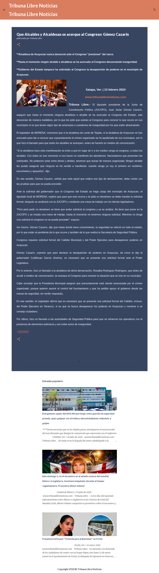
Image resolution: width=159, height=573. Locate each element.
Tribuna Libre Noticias (33, 5)
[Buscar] (155, 10)
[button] (18, 45)
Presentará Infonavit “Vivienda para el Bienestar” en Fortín (72, 539)
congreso (23, 332)
